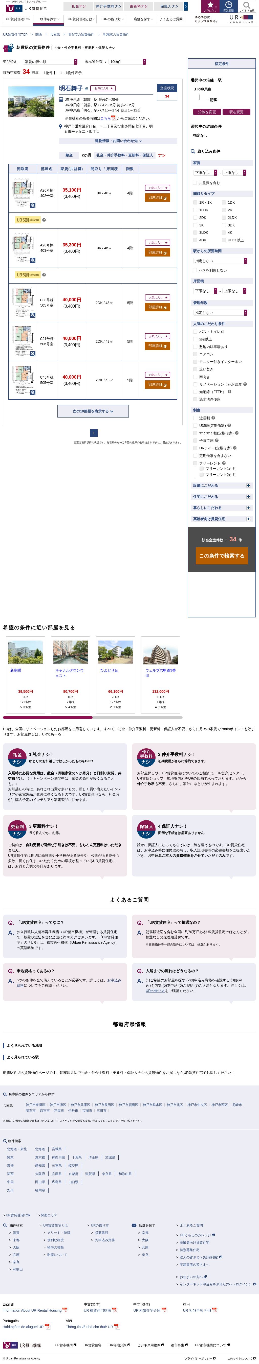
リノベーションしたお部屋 (220, 384)
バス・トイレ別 (211, 332)
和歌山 (18, 1269)
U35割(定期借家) (212, 426)
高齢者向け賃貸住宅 (209, 519)
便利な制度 (55, 1240)
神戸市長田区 (104, 1104)
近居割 (204, 418)
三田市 (101, 1110)
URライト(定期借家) (215, 448)
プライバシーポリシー (200, 1358)
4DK (202, 240)
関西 (38, 34)
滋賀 (16, 1233)
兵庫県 (55, 34)
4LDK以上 (236, 240)
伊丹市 (73, 1110)
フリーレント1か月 (221, 469)
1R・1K (205, 202)
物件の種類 (55, 1247)
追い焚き (206, 369)
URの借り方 (155, 991)
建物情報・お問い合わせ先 (116, 141)
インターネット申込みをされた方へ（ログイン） (218, 1284)
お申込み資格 (105, 1240)
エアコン (206, 354)
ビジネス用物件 (150, 1345)
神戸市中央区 (197, 1104)
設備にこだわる (205, 485)
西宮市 (45, 1110)
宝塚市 (87, 1110)
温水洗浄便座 (210, 399)
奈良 (16, 1262)
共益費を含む (209, 183)
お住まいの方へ (193, 1277)
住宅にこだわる (205, 497)
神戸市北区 (175, 1104)
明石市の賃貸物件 (81, 34)
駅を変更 (236, 112)
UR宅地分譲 (119, 1345)
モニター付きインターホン (220, 362)
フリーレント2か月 (221, 475)
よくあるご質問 (191, 1225)
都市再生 (179, 1345)
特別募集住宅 (190, 1250)
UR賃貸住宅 (92, 1345)
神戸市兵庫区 (80, 1104)
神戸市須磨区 (128, 1104)
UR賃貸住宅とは (55, 1225)
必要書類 (101, 1233)
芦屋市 (59, 1110)
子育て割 (206, 440)
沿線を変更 (207, 112)
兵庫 (16, 1255)
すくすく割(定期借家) (216, 433)
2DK (202, 218)
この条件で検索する (222, 556)
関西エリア (49, 1215)
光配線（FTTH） (212, 392)
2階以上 (205, 339)
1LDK (203, 210)
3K (201, 225)
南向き (204, 377)
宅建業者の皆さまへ (194, 1264)
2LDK (232, 218)
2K (230, 210)
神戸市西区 (219, 1104)
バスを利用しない (213, 270)
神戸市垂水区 (152, 1104)
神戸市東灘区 (36, 1104)
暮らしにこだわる (207, 508)
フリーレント (210, 463)
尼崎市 (237, 1104)
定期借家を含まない (215, 456)
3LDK (203, 232)
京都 (16, 1240)
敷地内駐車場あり (213, 347)
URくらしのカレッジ (197, 1235)
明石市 (31, 1110)
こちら (105, 118)
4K (230, 232)
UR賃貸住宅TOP (15, 34)
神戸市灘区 (58, 1104)
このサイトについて (241, 1358)
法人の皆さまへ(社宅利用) (201, 1257)
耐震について (57, 1255)
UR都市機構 (65, 1345)
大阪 (16, 1247)
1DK (231, 202)
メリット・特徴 (58, 1233)
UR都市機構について (212, 1345)
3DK (231, 225)
